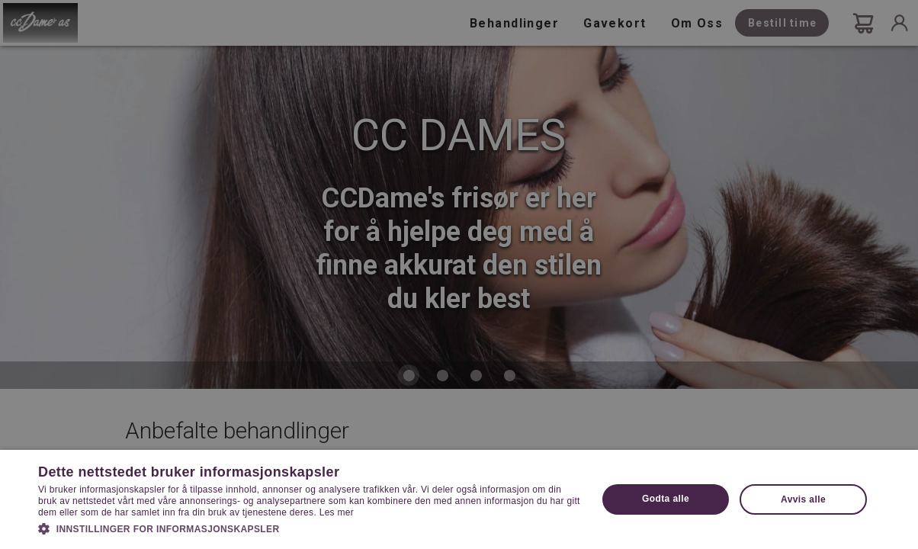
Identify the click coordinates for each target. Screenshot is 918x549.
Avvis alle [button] (803, 499)
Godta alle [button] (665, 498)
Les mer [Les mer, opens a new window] (336, 512)
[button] (309, 528)
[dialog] (459, 274)
